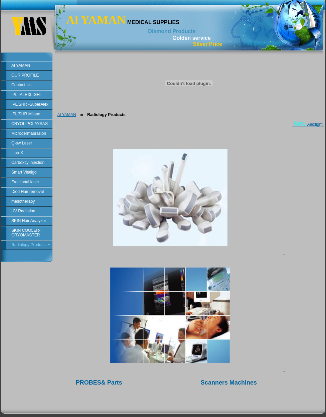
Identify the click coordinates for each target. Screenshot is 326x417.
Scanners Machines (229, 382)
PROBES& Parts (99, 382)
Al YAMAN (66, 114)
